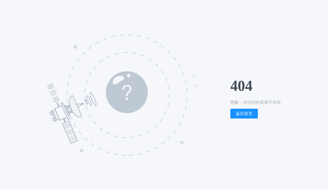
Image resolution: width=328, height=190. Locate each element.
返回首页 (244, 113)
